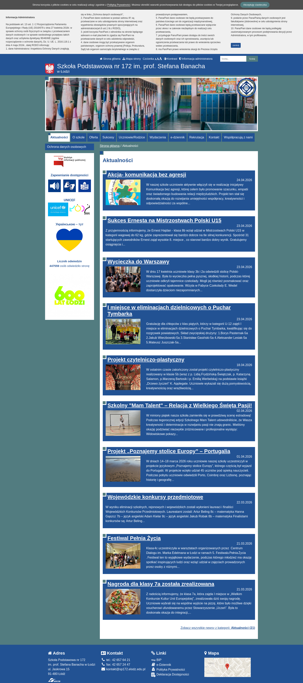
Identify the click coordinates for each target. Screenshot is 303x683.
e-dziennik (178, 137)
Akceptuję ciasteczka (255, 4)
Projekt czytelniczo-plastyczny (146, 360)
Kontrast (170, 58)
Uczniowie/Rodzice (132, 137)
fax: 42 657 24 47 (115, 664)
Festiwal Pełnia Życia (134, 538)
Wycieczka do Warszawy (138, 262)
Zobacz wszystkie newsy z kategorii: (218, 627)
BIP (156, 660)
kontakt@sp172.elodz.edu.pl (123, 669)
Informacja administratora (195, 58)
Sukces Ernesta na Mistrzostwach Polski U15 (164, 220)
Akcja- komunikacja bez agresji (147, 175)
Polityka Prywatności (168, 669)
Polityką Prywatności (118, 4)
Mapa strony (131, 58)
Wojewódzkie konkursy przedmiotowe (155, 497)
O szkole (79, 137)
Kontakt (214, 137)
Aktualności (59, 137)
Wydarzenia (158, 137)
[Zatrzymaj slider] (151, 127)
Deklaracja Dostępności (170, 675)
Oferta (93, 137)
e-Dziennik (161, 664)
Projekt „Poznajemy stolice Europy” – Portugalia (169, 451)
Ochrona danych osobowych (66, 146)
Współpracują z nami (238, 137)
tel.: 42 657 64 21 (115, 660)
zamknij (236, 45)
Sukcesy (108, 137)
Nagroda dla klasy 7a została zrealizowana (161, 584)
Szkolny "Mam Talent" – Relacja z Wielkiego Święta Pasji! (180, 405)
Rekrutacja (196, 137)
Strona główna (110, 58)
